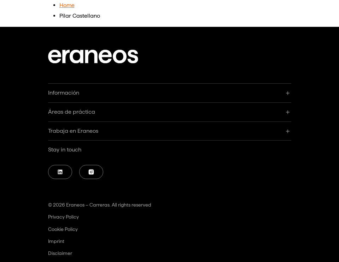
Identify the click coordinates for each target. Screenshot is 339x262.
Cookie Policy (63, 229)
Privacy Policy (63, 217)
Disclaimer (60, 253)
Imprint (56, 241)
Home (67, 5)
